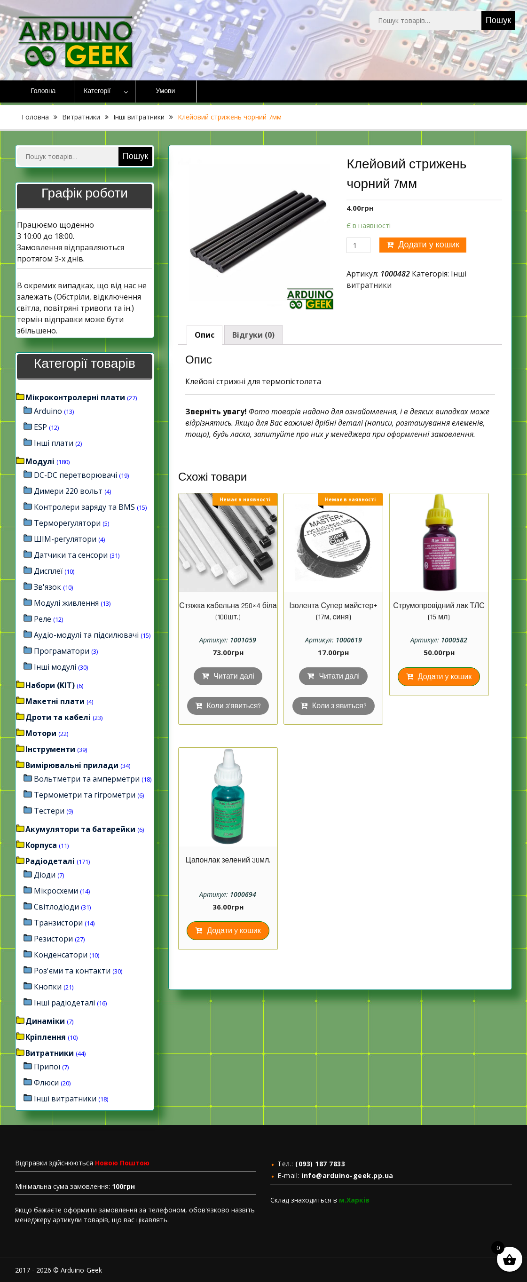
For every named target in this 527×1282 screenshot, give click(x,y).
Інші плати (53, 443)
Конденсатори (60, 955)
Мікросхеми (56, 891)
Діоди (44, 875)
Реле (42, 619)
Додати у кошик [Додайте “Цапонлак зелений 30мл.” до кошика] (234, 931)
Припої (47, 1066)
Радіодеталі (50, 861)
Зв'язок (47, 587)
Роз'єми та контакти (72, 970)
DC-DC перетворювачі (75, 475)
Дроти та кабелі (58, 717)
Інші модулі (55, 667)
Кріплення (45, 1037)
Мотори (40, 733)
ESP (40, 427)
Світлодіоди (56, 907)
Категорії (97, 91)
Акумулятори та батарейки (80, 829)
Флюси (46, 1082)
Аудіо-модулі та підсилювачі (86, 635)
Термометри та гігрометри (84, 795)
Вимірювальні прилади (71, 765)
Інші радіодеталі (64, 1002)
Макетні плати (55, 701)
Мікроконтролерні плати (75, 397)
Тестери (49, 811)
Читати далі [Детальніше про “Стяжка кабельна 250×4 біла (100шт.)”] (233, 676)
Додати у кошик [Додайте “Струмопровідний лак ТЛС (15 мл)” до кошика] (445, 677)
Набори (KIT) (50, 685)
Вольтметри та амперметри (87, 779)
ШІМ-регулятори (65, 539)
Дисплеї (48, 571)
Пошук (498, 20)
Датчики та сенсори (71, 555)
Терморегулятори (67, 523)
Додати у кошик (428, 244)
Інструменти (50, 749)
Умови (165, 91)
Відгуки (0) (253, 335)
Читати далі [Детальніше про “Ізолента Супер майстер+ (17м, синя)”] (339, 676)
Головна (43, 91)
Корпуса (41, 845)
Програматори (61, 651)
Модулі (40, 461)
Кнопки (48, 986)
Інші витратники (139, 116)
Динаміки (45, 1021)
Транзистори (58, 923)
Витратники (81, 116)
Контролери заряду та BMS (84, 507)
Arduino (48, 411)
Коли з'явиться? (234, 706)
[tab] (204, 335)
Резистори (53, 939)
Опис (204, 335)
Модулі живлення (66, 603)
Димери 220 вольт (68, 491)
